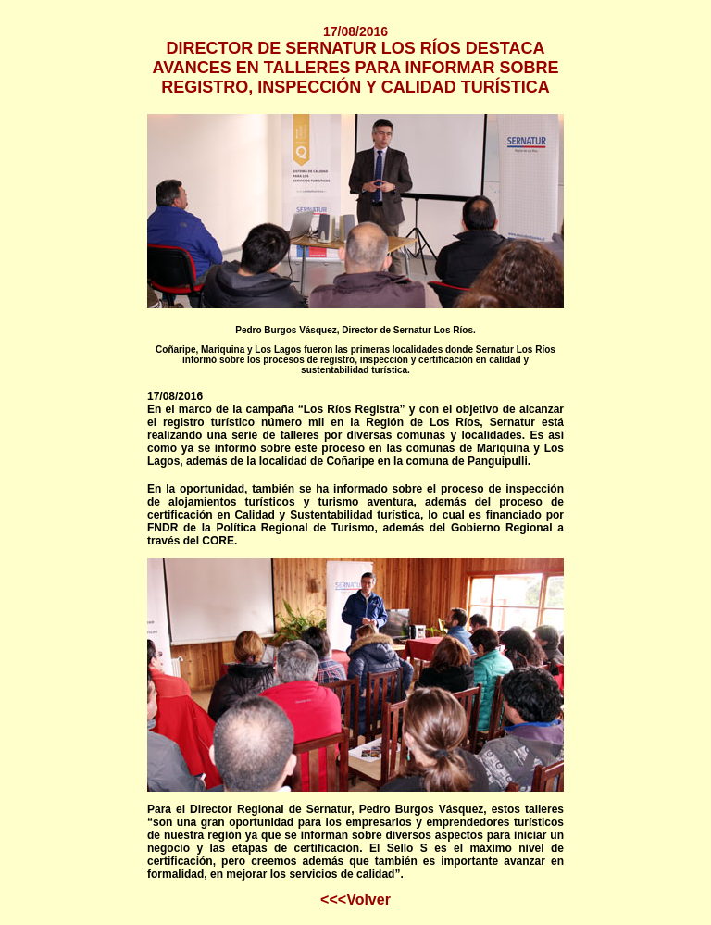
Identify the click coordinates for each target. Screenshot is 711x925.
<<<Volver (355, 899)
